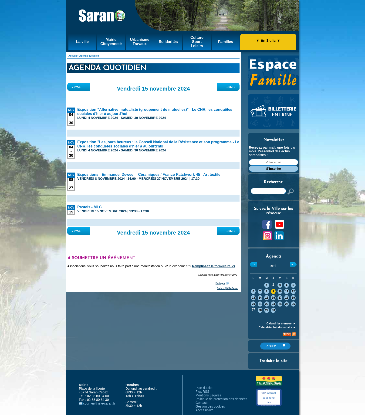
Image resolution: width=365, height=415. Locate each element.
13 (253, 297)
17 (279, 297)
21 (260, 304)
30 (273, 310)
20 (253, 304)
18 (286, 297)
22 (266, 304)
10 (279, 291)
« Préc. (76, 87)
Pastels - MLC (89, 207)
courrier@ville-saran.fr (99, 403)
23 (273, 304)
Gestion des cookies (210, 406)
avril (273, 265)
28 (260, 310)
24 (279, 304)
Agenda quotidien (89, 56)
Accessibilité (204, 410)
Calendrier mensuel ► (281, 323)
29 (266, 310)
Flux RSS (202, 391)
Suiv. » (230, 87)
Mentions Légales (208, 395)
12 (293, 291)
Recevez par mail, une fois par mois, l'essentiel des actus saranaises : (272, 151)
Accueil (72, 56)
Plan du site (204, 388)
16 (273, 297)
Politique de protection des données (221, 399)
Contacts (202, 403)
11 (286, 291)
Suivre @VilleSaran (227, 288)
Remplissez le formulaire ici (213, 266)
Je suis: (275, 346)
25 (286, 304)
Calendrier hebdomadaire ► (277, 327)
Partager (220, 283)
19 (293, 297)
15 (266, 297)
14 (260, 297)
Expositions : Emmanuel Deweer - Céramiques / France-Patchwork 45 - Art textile (148, 174)
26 (293, 304)
